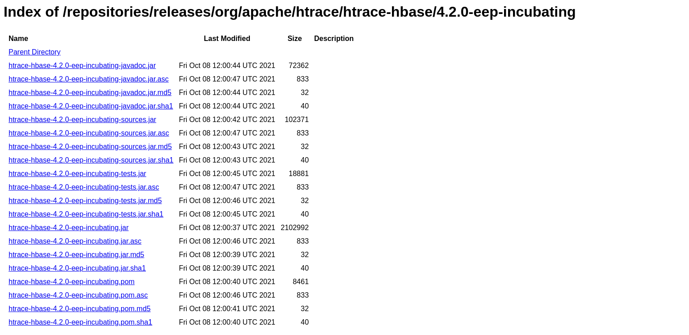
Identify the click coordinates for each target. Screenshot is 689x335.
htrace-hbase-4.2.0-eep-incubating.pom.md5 (80, 308)
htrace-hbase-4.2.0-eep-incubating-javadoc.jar (82, 65)
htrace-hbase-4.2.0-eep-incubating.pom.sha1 (80, 322)
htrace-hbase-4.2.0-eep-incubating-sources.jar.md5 (90, 146)
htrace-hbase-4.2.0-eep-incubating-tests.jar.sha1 (86, 214)
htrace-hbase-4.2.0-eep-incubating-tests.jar (77, 173)
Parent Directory (35, 52)
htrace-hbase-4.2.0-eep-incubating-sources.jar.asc (89, 133)
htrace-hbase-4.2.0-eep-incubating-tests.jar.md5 (85, 200)
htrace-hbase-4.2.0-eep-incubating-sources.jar (82, 119)
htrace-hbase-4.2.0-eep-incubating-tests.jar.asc (84, 187)
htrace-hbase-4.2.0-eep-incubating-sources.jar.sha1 (91, 160)
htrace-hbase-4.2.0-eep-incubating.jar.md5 (76, 254)
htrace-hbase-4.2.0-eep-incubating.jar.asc (75, 241)
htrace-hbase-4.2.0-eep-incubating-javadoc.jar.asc (89, 79)
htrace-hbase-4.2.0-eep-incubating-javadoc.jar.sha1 (91, 106)
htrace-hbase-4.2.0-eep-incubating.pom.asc (78, 295)
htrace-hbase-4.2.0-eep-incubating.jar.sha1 (77, 268)
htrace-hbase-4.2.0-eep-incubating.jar (69, 227)
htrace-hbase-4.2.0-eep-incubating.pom (72, 281)
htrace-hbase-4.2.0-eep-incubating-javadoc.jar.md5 (90, 92)
